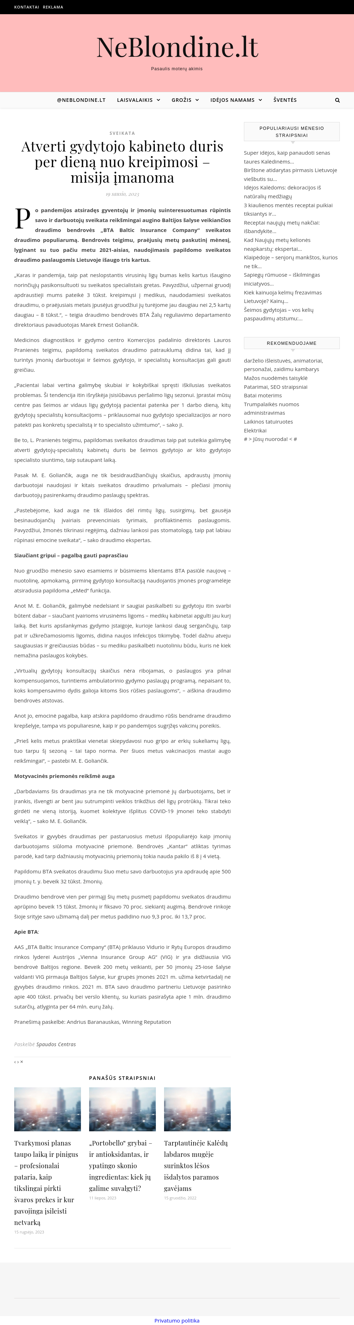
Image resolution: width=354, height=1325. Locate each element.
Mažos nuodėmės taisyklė (276, 377)
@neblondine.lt (81, 99)
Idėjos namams (233, 99)
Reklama (53, 7)
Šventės (285, 99)
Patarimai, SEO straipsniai (275, 386)
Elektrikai (255, 430)
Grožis (182, 99)
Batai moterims (263, 395)
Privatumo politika (177, 1320)
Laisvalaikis (135, 99)
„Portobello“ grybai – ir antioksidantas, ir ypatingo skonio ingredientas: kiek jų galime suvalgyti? (120, 1166)
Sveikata (123, 133)
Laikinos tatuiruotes (268, 421)
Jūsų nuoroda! (270, 438)
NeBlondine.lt (177, 46)
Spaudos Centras (56, 1044)
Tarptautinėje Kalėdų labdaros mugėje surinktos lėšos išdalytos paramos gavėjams (196, 1166)
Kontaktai (26, 7)
